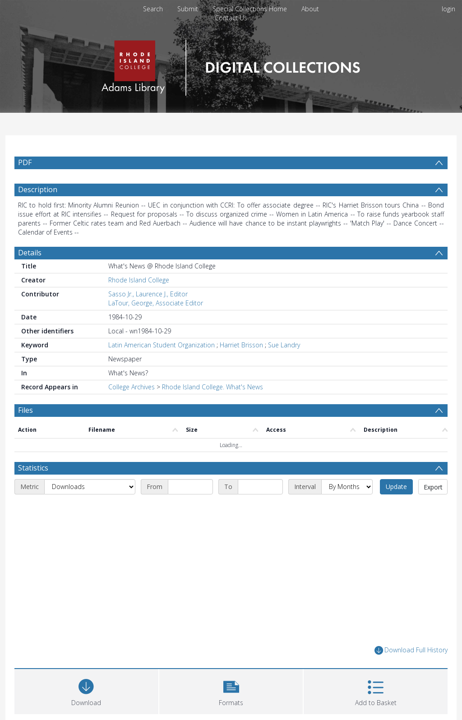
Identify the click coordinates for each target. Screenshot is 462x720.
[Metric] (89, 486)
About (310, 9)
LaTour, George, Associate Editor (155, 303)
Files (25, 410)
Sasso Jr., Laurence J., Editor (148, 294)
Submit (187, 9)
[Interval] (347, 486)
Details (30, 253)
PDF (25, 162)
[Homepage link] (231, 65)
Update (396, 486)
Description (37, 189)
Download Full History (411, 650)
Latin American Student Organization (161, 345)
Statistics (33, 468)
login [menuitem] (448, 9)
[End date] (260, 486)
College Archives (131, 387)
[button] (231, 690)
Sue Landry (284, 345)
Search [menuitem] (153, 9)
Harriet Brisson (241, 345)
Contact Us (231, 18)
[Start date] (190, 486)
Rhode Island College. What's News (212, 387)
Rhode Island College (138, 280)
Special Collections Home (250, 9)
